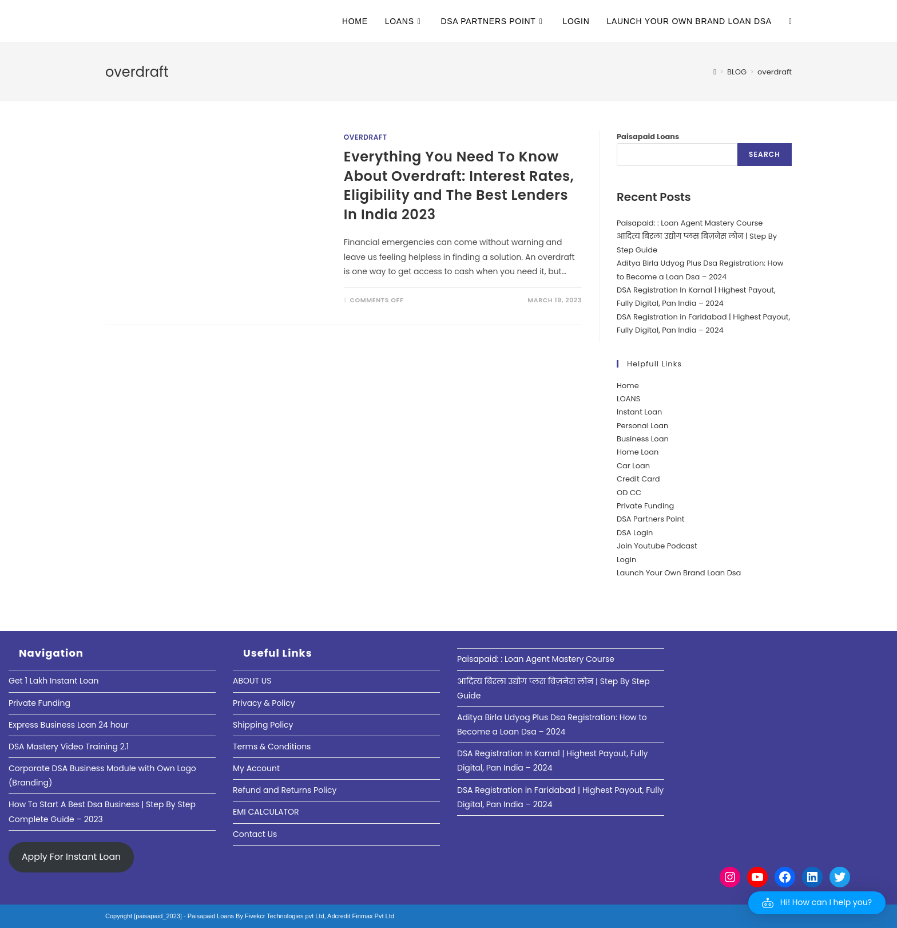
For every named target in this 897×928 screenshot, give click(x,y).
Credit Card (638, 478)
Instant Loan (639, 411)
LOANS (628, 398)
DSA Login (635, 532)
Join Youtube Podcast (657, 545)
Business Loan (643, 438)
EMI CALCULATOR (266, 812)
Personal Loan (642, 425)
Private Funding (645, 505)
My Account (256, 768)
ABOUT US (252, 680)
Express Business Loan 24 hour (69, 724)
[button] (817, 902)
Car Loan (633, 465)
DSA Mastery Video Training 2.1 (69, 746)
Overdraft (365, 137)
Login (626, 559)
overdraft (774, 71)
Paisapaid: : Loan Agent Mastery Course (690, 223)
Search (764, 154)
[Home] (714, 71)
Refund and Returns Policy (284, 790)
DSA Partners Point (651, 519)
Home (628, 385)
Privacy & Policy (264, 703)
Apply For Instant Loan (71, 856)
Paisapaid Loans (648, 136)
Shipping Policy (263, 724)
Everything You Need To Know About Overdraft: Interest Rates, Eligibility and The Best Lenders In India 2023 (459, 185)
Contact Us (255, 834)
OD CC (629, 492)
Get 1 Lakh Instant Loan (54, 680)
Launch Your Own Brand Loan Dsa (679, 572)
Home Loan (637, 452)
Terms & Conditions (272, 746)
